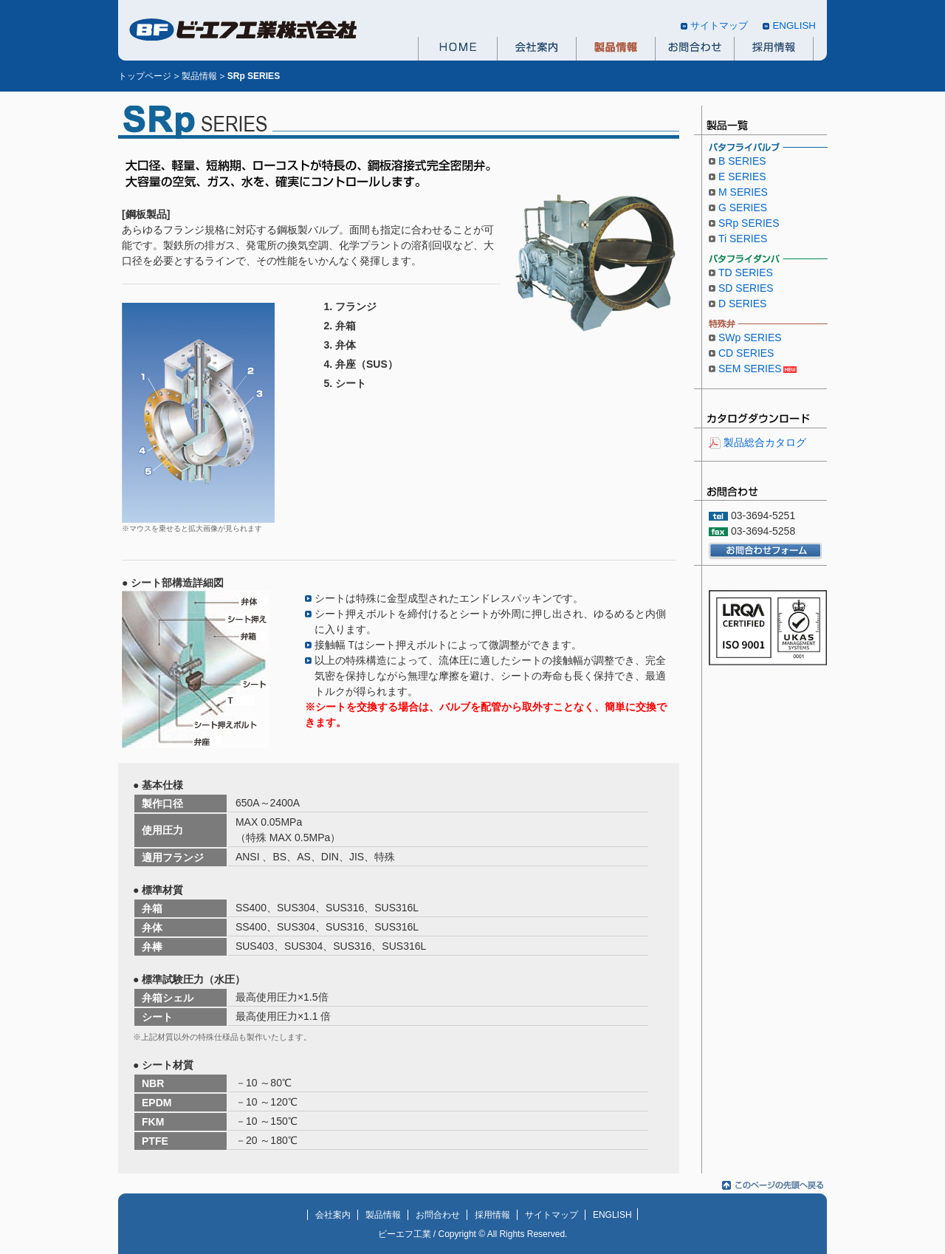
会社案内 (536, 49)
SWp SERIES (750, 337)
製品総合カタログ (765, 442)
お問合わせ (694, 49)
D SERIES (742, 303)
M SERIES (743, 192)
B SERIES (742, 161)
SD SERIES (746, 288)
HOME (457, 49)
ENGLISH (794, 25)
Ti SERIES (742, 238)
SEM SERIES (750, 368)
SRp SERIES (748, 223)
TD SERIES (745, 272)
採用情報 (774, 49)
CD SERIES (746, 353)
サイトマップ (719, 25)
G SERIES (742, 207)
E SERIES (742, 176)
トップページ (144, 76)
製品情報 (615, 49)
